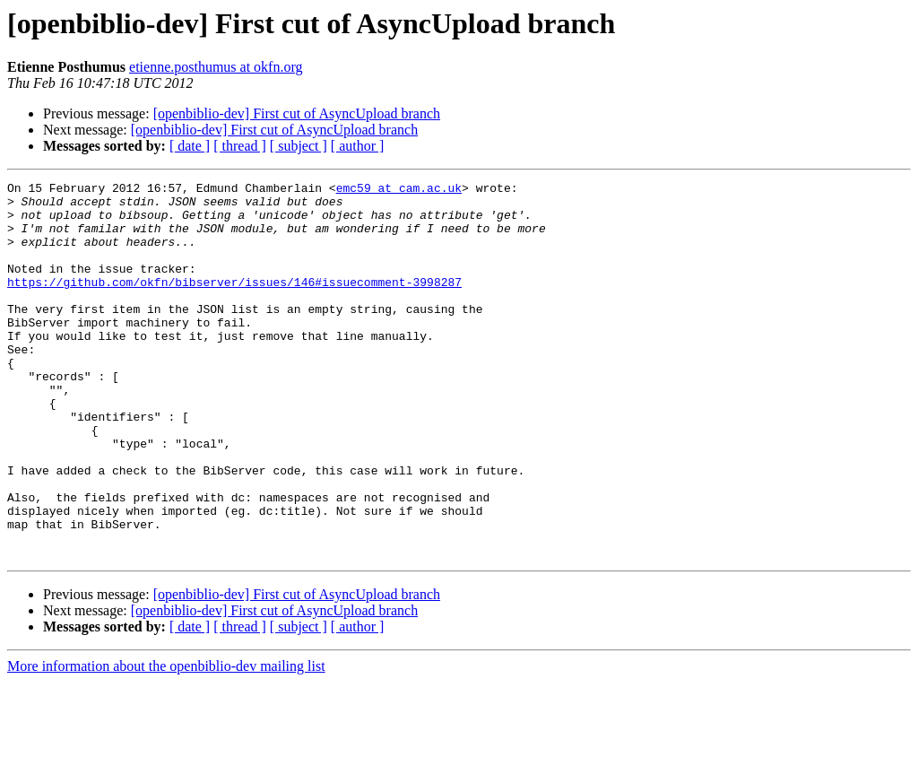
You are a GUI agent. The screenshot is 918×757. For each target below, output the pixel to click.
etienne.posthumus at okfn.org (215, 66)
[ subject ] (298, 145)
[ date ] (189, 145)
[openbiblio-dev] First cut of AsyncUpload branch (296, 113)
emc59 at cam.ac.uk (399, 190)
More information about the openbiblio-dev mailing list (166, 741)
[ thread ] (239, 145)
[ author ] (358, 145)
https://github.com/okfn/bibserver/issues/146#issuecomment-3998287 (234, 303)
